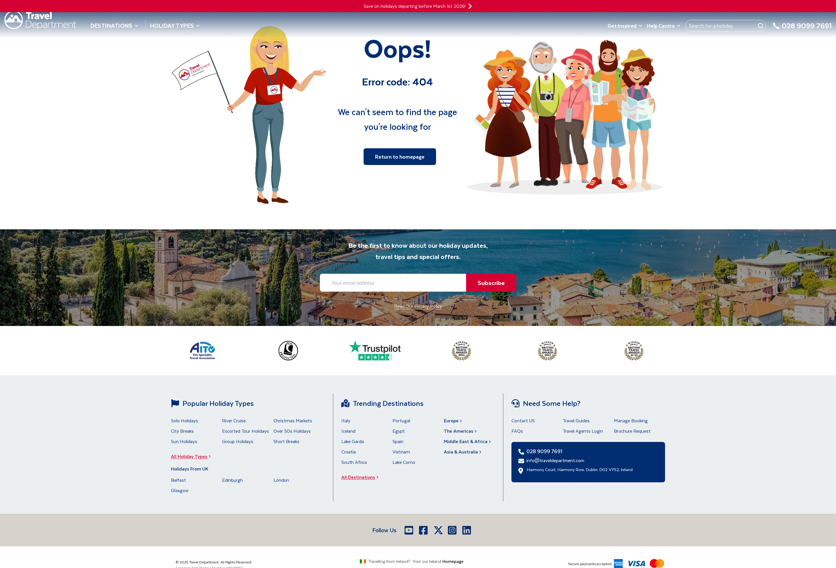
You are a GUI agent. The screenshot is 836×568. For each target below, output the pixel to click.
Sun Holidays (184, 441)
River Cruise (234, 420)
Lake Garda (352, 441)
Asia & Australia (463, 451)
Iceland (348, 430)
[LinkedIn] (467, 530)
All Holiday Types (192, 456)
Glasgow (180, 490)
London (281, 479)
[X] (438, 530)
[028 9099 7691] (802, 29)
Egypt (398, 430)
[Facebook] (424, 530)
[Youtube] (409, 530)
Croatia (348, 451)
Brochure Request (632, 430)
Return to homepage (399, 157)
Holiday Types (175, 25)
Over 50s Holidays (292, 430)
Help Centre (664, 26)
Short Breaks (286, 441)
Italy (345, 420)
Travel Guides (576, 420)
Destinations (114, 25)
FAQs (517, 430)
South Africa (354, 462)
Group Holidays (237, 441)
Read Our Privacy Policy (418, 306)
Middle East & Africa (468, 441)
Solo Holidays (184, 420)
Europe (453, 420)
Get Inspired (625, 26)
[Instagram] (453, 530)
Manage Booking (631, 420)
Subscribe (491, 282)
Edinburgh (232, 479)
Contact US (523, 420)
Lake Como (403, 462)
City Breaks (182, 430)
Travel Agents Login (583, 430)
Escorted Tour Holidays (245, 430)
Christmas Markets (292, 420)
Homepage (452, 561)
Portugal (401, 420)
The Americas (461, 430)
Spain (397, 441)
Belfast (178, 479)
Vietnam (401, 451)
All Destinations (361, 477)
